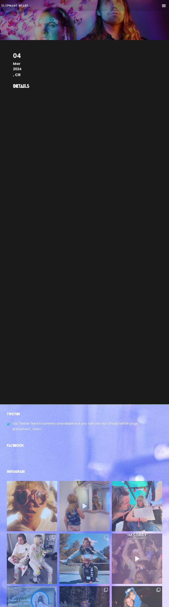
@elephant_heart (27, 429)
